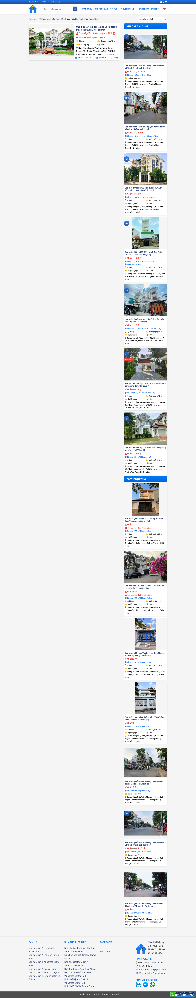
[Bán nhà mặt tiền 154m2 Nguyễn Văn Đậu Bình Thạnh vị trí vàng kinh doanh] (145, 108)
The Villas (86, 972)
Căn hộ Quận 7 (36, 948)
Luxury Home (49, 969)
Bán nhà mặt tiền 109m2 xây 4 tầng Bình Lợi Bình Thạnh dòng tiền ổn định (144, 519)
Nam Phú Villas (87, 969)
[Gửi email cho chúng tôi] (161, 2)
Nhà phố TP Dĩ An (73, 986)
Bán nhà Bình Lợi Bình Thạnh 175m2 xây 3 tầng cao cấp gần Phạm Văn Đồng (145, 587)
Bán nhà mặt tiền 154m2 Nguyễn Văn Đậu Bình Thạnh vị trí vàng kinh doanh (145, 128)
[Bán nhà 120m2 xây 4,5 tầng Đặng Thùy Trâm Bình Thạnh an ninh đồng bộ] (145, 698)
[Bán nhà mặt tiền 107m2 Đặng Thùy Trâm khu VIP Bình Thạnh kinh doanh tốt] (145, 47)
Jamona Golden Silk (74, 965)
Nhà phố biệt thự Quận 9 (76, 979)
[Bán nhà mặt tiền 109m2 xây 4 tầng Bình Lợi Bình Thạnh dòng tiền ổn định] (145, 499)
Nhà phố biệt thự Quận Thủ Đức (79, 948)
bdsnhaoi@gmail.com (155, 969)
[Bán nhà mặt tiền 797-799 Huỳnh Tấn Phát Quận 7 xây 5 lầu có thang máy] (145, 233)
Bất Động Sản (101, 9)
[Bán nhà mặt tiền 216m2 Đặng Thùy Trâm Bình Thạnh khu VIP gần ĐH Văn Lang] (145, 884)
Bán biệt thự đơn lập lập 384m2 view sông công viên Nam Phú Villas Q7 (145, 449)
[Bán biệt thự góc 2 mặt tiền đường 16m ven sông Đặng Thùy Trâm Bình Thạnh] (145, 169)
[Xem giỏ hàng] (164, 8)
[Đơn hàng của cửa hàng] (153, 19)
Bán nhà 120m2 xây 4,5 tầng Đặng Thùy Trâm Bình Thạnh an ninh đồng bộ (144, 718)
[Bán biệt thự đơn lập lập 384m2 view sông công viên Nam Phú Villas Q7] (145, 429)
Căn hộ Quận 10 (36, 976)
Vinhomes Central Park (75, 976)
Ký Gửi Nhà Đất (127, 9)
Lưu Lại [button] (115, 58)
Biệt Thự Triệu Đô (72, 972)
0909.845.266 (156, 962)
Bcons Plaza (88, 986)
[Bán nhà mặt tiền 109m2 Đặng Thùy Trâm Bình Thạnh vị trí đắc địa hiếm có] (145, 762)
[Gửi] (75, 9)
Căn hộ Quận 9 (36, 962)
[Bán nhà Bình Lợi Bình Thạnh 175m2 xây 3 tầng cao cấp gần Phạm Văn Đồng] (145, 567)
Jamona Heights (51, 972)
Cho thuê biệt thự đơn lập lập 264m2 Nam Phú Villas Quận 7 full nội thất (96, 28)
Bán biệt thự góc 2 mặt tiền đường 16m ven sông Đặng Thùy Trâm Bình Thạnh (143, 189)
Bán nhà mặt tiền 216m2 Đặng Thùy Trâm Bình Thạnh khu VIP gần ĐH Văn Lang (145, 904)
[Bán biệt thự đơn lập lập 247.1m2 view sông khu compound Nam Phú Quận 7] (145, 364)
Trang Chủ (87, 9)
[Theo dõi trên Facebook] (158, 2)
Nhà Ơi (151, 942)
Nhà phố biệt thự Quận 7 (76, 962)
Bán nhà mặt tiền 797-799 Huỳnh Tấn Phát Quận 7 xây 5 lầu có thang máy (143, 253)
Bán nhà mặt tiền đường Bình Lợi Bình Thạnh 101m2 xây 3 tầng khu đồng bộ (144, 654)
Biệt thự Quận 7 (71, 969)
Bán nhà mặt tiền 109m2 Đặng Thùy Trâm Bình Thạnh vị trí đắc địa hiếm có (145, 782)
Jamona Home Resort (74, 951)
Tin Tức (113, 9)
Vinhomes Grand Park (74, 983)
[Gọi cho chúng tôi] (163, 2)
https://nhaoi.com (156, 973)
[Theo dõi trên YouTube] (166, 2)
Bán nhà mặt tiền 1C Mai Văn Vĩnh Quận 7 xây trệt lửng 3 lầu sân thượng (144, 320)
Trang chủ (32, 19)
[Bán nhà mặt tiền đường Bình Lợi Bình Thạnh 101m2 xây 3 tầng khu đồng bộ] (145, 634)
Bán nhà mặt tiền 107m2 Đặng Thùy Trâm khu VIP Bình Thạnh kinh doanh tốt (144, 67)
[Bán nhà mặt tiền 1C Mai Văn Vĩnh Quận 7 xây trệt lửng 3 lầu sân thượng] (145, 300)
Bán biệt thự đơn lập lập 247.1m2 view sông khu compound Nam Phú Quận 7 (145, 384)
